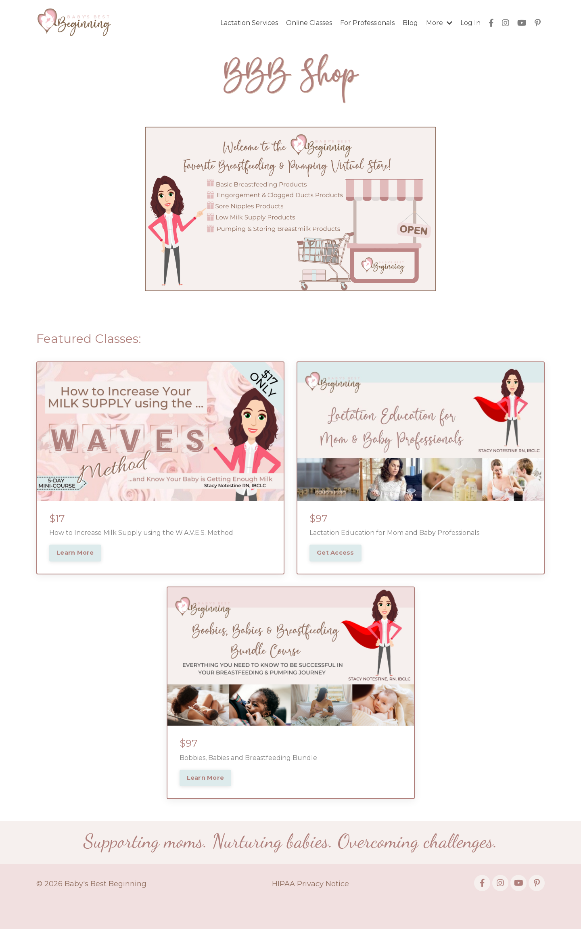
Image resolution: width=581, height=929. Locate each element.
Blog (410, 23)
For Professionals (367, 23)
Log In (470, 23)
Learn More (75, 552)
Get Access (335, 552)
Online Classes (309, 23)
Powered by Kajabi (518, 908)
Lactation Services (249, 23)
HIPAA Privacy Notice (310, 883)
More (439, 23)
